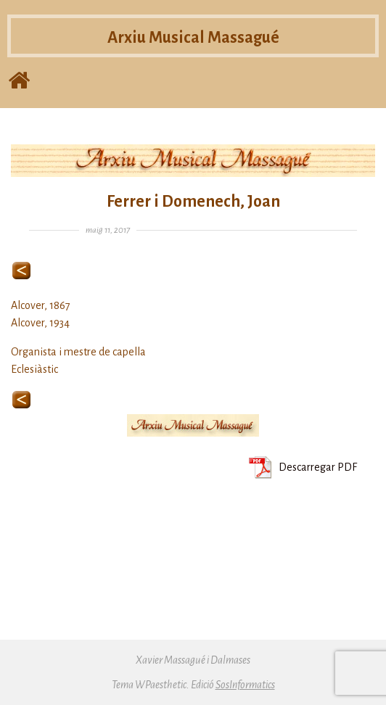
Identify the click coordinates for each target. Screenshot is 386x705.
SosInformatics (245, 684)
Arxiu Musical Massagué (193, 41)
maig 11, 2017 (108, 230)
